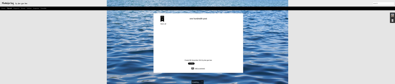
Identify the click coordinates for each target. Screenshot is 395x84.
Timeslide (43, 8)
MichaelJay (200, 82)
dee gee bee (208, 33)
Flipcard (9, 8)
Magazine (16, 8)
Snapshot (36, 8)
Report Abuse (217, 82)
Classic (3, 8)
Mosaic (23, 8)
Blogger (211, 82)
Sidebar (29, 8)
